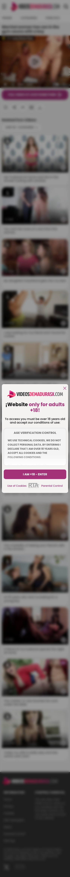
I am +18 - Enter (35, 474)
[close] (64, 388)
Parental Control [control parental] (52, 486)
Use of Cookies (17, 486)
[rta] (33, 487)
